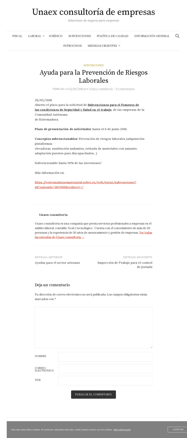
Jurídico (56, 36)
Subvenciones (80, 36)
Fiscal (17, 36)
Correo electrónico (44, 369)
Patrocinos (72, 46)
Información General (152, 36)
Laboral (34, 36)
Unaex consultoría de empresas (93, 12)
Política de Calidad (112, 36)
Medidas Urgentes (102, 46)
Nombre (40, 356)
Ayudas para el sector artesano (57, 263)
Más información (122, 429)
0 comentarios (125, 88)
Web (38, 380)
